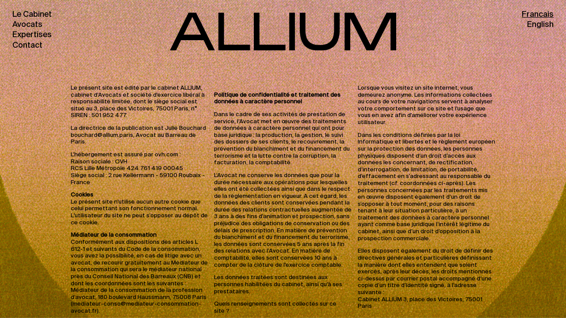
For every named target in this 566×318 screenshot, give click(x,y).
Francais (538, 15)
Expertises (32, 35)
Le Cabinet (32, 15)
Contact (27, 45)
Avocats (27, 25)
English (540, 25)
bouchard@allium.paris (102, 135)
